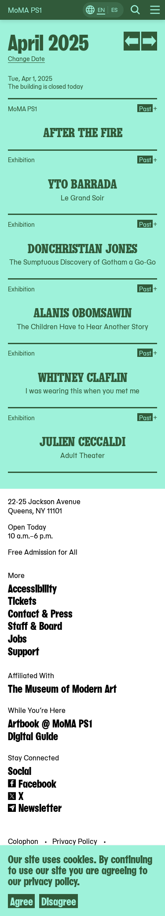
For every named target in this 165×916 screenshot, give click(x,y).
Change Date (26, 58)
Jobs (17, 638)
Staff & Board (35, 625)
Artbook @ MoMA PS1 (50, 723)
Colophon (24, 841)
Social (19, 770)
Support (23, 650)
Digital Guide (33, 735)
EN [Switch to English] (101, 9)
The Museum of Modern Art (62, 688)
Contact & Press (40, 613)
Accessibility (32, 588)
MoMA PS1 (25, 10)
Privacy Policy (75, 841)
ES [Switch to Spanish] (114, 9)
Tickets (22, 600)
